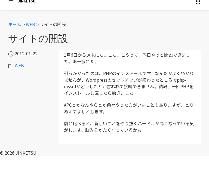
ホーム (14, 24)
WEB (30, 24)
